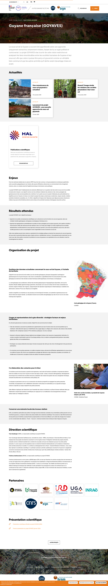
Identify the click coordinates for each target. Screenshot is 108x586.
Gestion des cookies (76, 567)
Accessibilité (13, 2)
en (27, 2)
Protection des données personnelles (60, 567)
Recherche (82, 8)
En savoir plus (23, 163)
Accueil (10, 20)
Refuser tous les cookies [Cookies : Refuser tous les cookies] (86, 582)
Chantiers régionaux (17, 20)
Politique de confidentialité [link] (6, 584)
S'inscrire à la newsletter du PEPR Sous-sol (54, 557)
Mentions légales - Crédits (42, 567)
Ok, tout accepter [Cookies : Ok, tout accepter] (101, 582)
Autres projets (54, 542)
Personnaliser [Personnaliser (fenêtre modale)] (73, 582)
